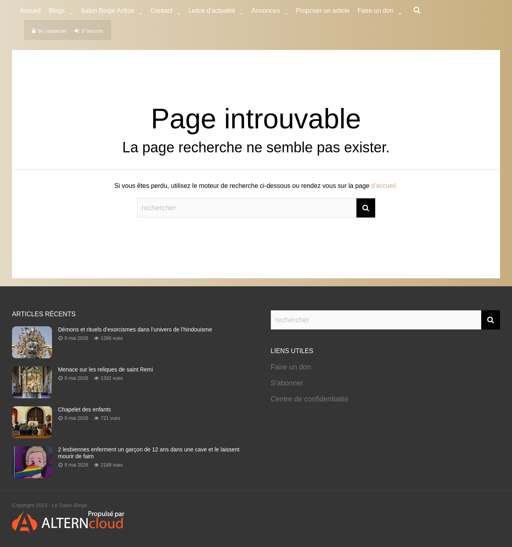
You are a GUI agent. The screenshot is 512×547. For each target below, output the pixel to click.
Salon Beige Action (107, 11)
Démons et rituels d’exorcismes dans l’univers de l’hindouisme (135, 329)
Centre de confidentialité (309, 399)
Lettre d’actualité (211, 11)
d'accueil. (384, 185)
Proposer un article (323, 10)
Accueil (30, 10)
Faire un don (291, 367)
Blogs (57, 11)
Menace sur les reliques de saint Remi (105, 369)
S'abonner (287, 383)
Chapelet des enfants (84, 409)
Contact (161, 11)
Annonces (265, 11)
